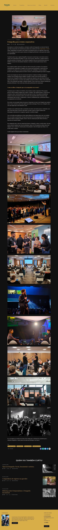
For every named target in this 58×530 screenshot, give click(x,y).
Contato (53, 5)
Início (14, 5)
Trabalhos (22, 5)
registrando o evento (44, 48)
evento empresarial (20, 446)
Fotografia (18, 39)
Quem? (46, 5)
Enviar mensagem (48, 516)
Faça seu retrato (32, 5)
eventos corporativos (28, 446)
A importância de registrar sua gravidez (14, 479)
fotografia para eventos (36, 446)
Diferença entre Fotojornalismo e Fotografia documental (16, 492)
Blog (40, 5)
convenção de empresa (11, 446)
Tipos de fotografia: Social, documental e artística (18, 467)
